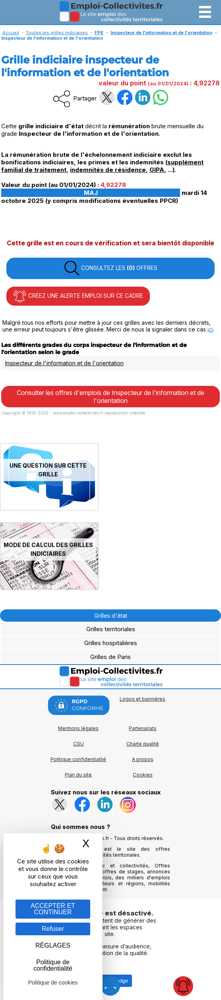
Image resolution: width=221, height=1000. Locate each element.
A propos (142, 759)
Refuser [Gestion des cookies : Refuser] (53, 928)
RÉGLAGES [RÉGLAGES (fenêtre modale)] (52, 945)
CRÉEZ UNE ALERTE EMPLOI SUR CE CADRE (78, 296)
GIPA (156, 169)
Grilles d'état (110, 615)
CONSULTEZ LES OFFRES (110, 268)
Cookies (143, 775)
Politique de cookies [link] (53, 982)
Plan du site (78, 775)
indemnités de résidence (108, 169)
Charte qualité (142, 744)
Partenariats (143, 728)
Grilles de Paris (110, 657)
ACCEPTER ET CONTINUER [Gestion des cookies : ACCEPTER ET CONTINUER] (53, 908)
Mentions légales (78, 728)
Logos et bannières (142, 699)
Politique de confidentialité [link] (52, 965)
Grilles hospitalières (110, 643)
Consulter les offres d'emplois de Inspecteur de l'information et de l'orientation (110, 397)
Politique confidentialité (78, 759)
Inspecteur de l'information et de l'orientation (64, 363)
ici (210, 329)
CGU (78, 744)
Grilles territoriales (110, 629)
